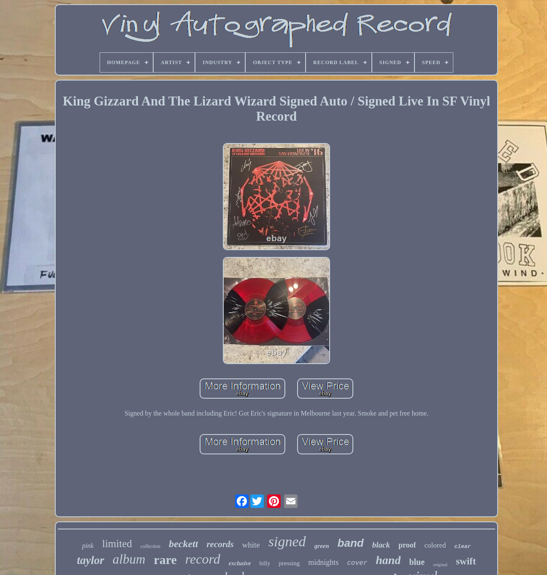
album (129, 559)
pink (88, 545)
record (202, 559)
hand (388, 560)
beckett (183, 543)
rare (165, 560)
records (219, 544)
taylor (90, 560)
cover (357, 563)
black (381, 544)
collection (150, 546)
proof (407, 545)
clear (463, 546)
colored (435, 545)
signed (287, 541)
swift (466, 561)
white (251, 544)
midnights (323, 562)
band (351, 543)
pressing (289, 563)
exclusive (240, 563)
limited (117, 543)
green (321, 546)
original (440, 564)
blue (417, 562)
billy (265, 563)
